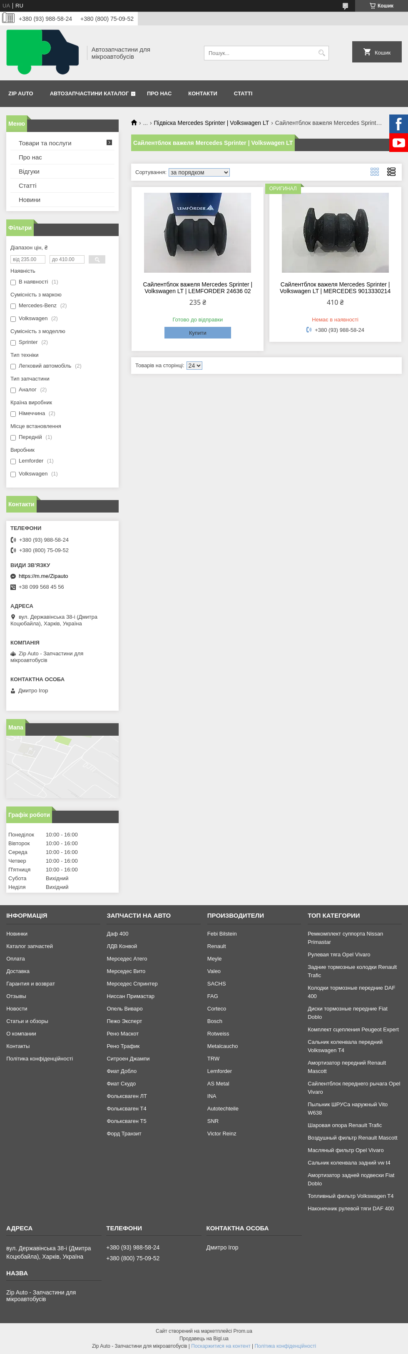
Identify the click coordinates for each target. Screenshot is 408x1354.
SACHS (216, 984)
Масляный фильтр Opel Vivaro (346, 1150)
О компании (21, 1033)
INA (211, 1096)
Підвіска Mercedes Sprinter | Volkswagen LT (211, 122)
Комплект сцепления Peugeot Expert (353, 1029)
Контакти (202, 93)
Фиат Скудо (121, 1083)
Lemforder (219, 1071)
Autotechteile (223, 1108)
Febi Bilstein (222, 934)
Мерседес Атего (127, 959)
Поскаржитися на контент (220, 1346)
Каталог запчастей (29, 946)
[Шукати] (321, 53)
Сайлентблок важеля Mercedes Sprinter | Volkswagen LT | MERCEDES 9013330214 (335, 287)
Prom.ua (243, 1331)
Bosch (214, 1021)
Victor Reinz (221, 1133)
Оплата (15, 959)
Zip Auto (20, 93)
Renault (216, 946)
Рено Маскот (123, 1033)
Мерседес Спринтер (132, 984)
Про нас (159, 93)
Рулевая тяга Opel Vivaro (339, 954)
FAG (212, 996)
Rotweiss (218, 1033)
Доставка (18, 971)
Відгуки (29, 171)
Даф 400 (117, 934)
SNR (213, 1121)
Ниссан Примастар (130, 996)
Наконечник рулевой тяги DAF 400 (351, 1208)
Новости (16, 1009)
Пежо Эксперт (124, 1021)
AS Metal (218, 1083)
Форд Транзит (124, 1133)
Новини (29, 199)
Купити (197, 333)
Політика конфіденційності (39, 1058)
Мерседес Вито (126, 971)
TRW (213, 1058)
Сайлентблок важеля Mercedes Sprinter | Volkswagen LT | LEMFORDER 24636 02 (197, 287)
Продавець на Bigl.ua (204, 1339)
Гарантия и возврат (30, 984)
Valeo (214, 971)
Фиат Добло (122, 1071)
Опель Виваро (124, 1009)
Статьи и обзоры (27, 1021)
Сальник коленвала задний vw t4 (349, 1163)
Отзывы (16, 996)
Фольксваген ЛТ (127, 1096)
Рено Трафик (123, 1046)
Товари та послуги (45, 143)
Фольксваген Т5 (126, 1121)
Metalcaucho (222, 1046)
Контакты (18, 1046)
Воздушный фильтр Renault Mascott (352, 1138)
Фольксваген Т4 (126, 1108)
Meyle (214, 959)
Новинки (16, 934)
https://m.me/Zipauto (43, 576)
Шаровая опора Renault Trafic (345, 1125)
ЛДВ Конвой (122, 946)
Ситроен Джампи (128, 1058)
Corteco (216, 1009)
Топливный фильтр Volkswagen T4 (350, 1196)
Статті (243, 93)
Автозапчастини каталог (89, 93)
